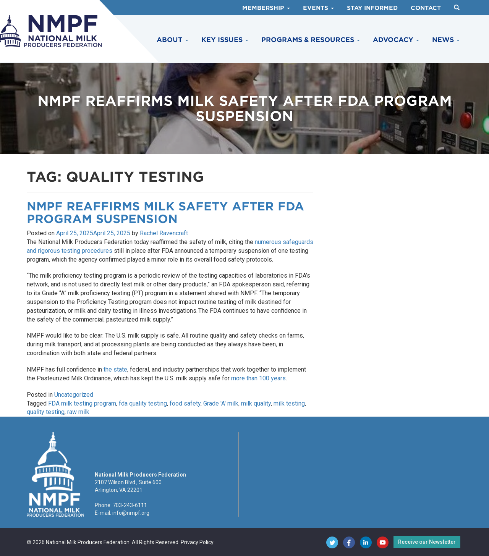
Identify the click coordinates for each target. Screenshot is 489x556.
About (172, 40)
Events (318, 8)
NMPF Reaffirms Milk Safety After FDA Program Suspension (165, 212)
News (446, 40)
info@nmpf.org (130, 513)
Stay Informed (372, 8)
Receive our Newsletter (427, 542)
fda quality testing (143, 403)
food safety (185, 403)
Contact (426, 8)
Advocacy (396, 40)
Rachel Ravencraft (164, 233)
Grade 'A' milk (220, 403)
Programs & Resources (310, 40)
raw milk (78, 411)
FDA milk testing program (82, 403)
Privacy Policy (197, 542)
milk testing (289, 403)
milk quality (256, 403)
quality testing (46, 411)
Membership (266, 8)
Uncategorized (73, 394)
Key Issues (224, 40)
